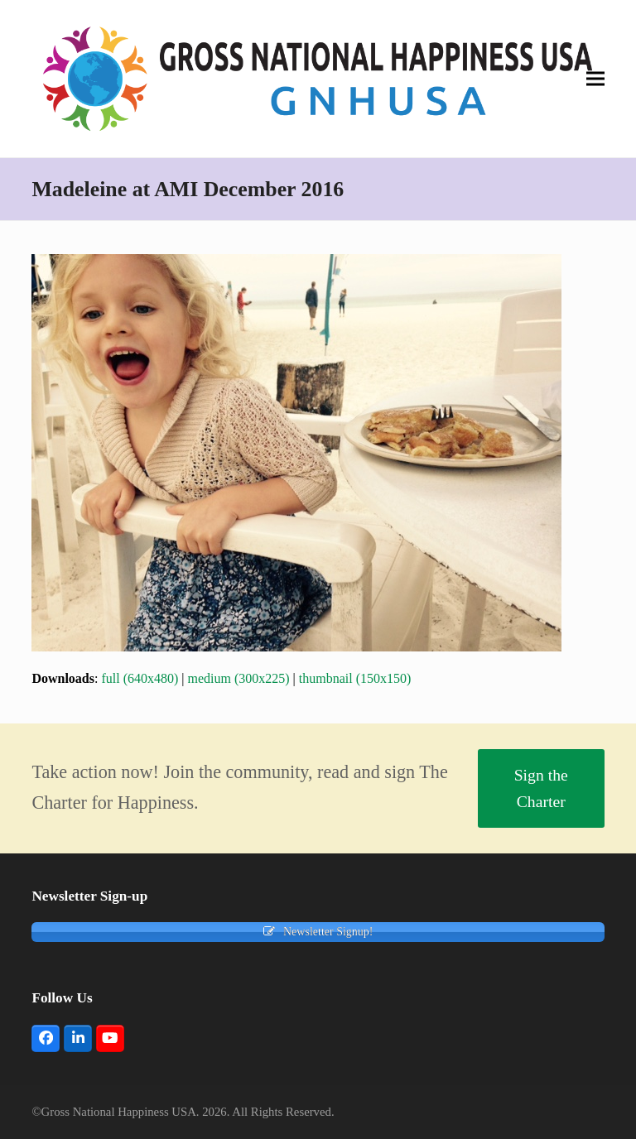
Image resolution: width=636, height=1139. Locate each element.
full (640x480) (139, 678)
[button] (595, 78)
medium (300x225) (239, 678)
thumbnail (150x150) (355, 678)
